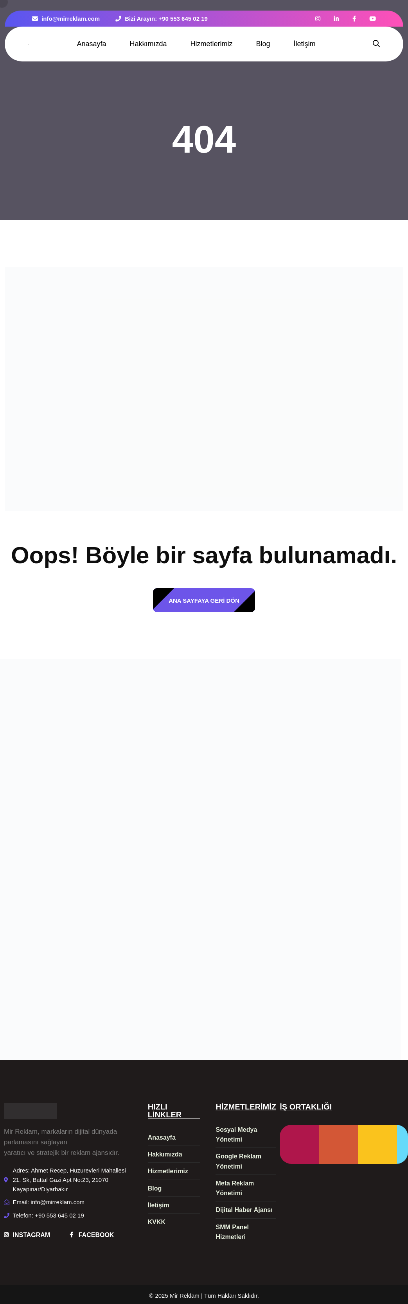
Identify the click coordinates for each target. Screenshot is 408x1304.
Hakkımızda (148, 44)
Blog (263, 44)
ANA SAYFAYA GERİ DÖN (204, 600)
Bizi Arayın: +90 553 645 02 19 (161, 18)
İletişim (305, 44)
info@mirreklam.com (66, 18)
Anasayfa (91, 44)
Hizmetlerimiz (212, 44)
